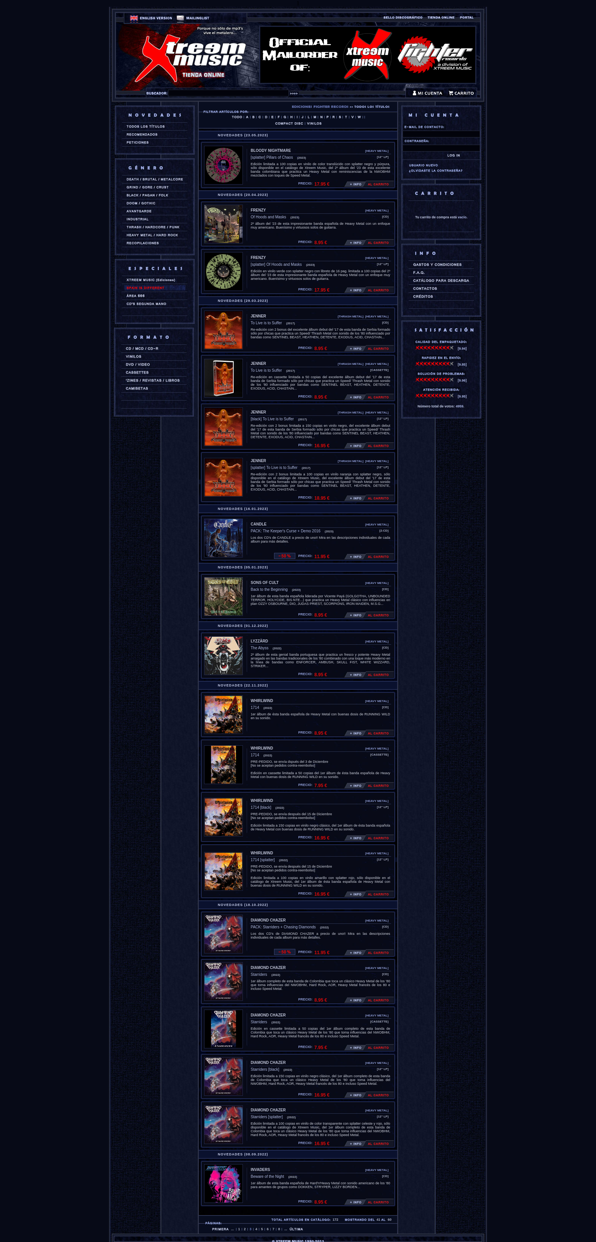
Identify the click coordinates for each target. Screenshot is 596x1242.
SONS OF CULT (265, 583)
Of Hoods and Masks (268, 217)
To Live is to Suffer (266, 323)
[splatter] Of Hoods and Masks (276, 264)
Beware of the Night (267, 1176)
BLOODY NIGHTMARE (271, 150)
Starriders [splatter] (267, 1117)
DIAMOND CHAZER (268, 920)
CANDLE (259, 524)
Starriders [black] (265, 1069)
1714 (255, 707)
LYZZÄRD (259, 641)
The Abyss (260, 648)
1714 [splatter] (263, 860)
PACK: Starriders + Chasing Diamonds (283, 927)
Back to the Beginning (269, 589)
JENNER (258, 316)
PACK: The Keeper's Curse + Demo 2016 (286, 531)
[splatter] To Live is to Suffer (274, 468)
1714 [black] (261, 807)
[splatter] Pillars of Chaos (272, 157)
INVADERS (260, 1170)
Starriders (259, 974)
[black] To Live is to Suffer (272, 419)
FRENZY (258, 210)
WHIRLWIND (262, 701)
